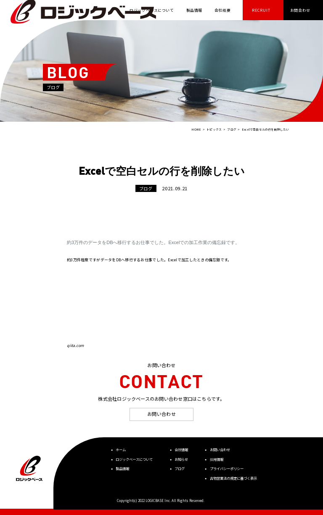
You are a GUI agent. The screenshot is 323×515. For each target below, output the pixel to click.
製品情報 (122, 468)
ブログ (180, 468)
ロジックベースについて (134, 459)
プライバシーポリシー (227, 468)
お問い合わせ (161, 413)
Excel (174, 242)
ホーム (121, 449)
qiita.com (75, 345)
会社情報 (181, 449)
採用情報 (216, 459)
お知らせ (181, 459)
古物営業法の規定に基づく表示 (233, 478)
